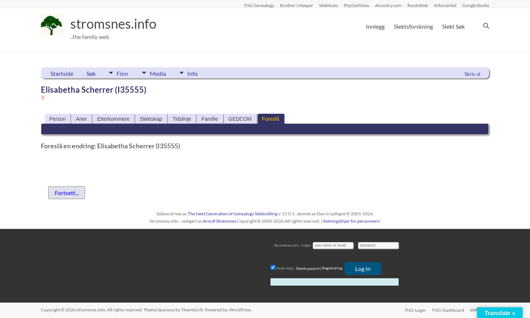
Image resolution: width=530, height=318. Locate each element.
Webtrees (328, 5)
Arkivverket (445, 5)
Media (158, 73)
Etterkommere (113, 119)
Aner (81, 119)
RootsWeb (417, 5)
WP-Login (479, 309)
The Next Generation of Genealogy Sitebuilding (233, 213)
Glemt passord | (308, 268)
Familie (209, 119)
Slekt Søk (453, 26)
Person (57, 119)
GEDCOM (240, 119)
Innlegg (375, 26)
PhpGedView (356, 5)
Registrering (332, 268)
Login (306, 245)
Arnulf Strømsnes (219, 221)
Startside (61, 73)
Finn (122, 73)
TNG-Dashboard (448, 309)
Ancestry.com (388, 5)
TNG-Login (415, 309)
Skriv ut (472, 74)
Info (193, 73)
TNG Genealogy (259, 5)
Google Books (475, 5)
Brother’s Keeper (296, 5)
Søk (91, 73)
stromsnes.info (113, 24)
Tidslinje (182, 119)
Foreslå (270, 119)
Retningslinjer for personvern (351, 221)
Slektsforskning (413, 26)
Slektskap (151, 119)
